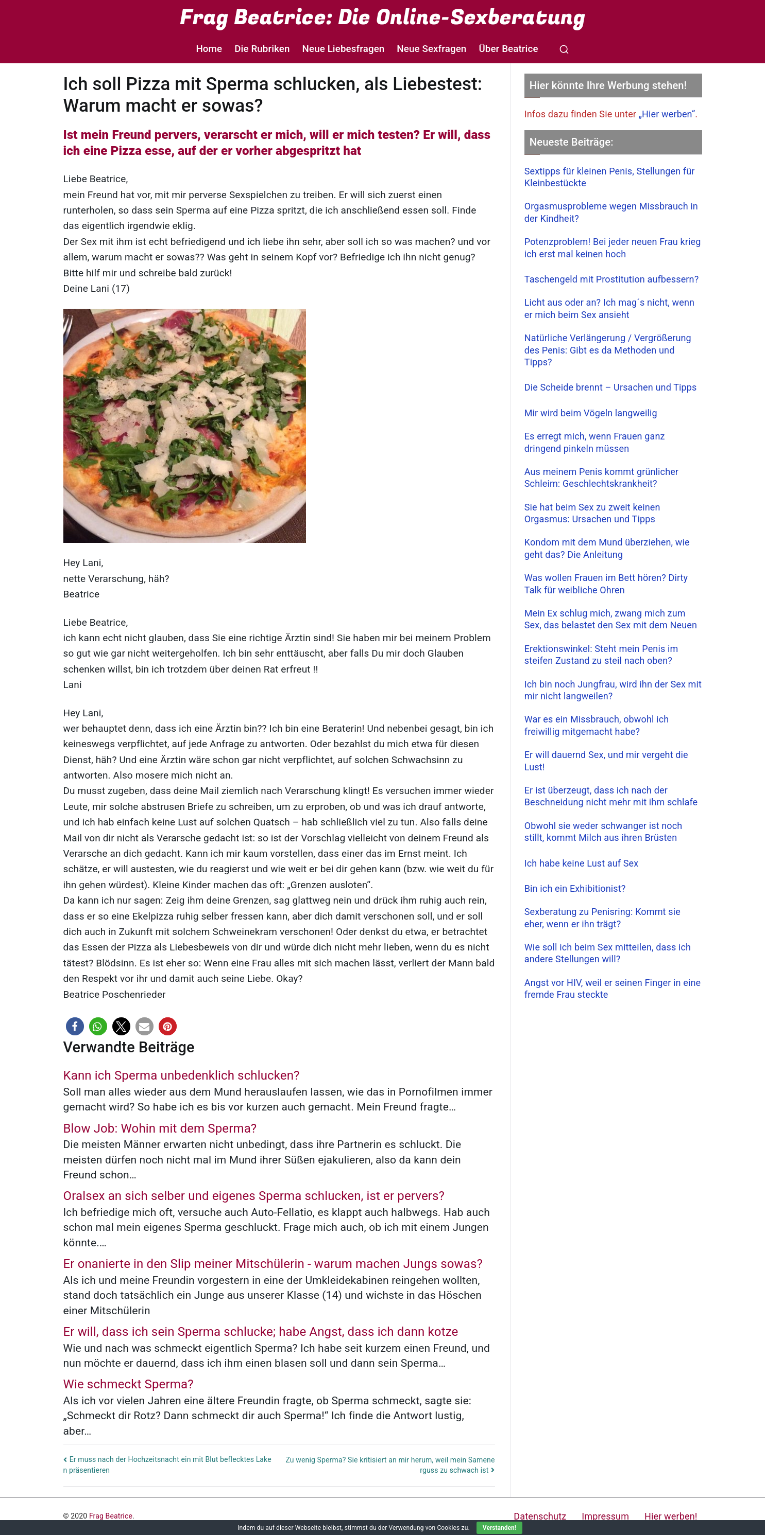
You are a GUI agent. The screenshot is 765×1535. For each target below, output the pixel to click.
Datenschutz (540, 1516)
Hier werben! (670, 1516)
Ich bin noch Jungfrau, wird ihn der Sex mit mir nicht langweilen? (613, 690)
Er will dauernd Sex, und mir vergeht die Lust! (606, 760)
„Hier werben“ (667, 114)
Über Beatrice (508, 49)
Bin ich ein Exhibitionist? (575, 888)
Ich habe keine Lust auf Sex (581, 863)
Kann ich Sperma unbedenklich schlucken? (181, 1075)
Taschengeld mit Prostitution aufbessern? (611, 279)
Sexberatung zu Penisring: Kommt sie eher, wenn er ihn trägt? (602, 917)
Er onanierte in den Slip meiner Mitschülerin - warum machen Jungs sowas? (273, 1264)
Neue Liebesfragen (343, 49)
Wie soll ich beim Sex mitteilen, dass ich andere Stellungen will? (607, 953)
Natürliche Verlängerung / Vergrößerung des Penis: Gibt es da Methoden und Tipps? (607, 349)
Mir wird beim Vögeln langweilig (590, 413)
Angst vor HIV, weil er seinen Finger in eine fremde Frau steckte (612, 988)
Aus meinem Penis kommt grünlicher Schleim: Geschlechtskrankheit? (601, 477)
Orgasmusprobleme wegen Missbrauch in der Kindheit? (611, 212)
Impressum (605, 1516)
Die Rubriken (262, 49)
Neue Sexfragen (431, 49)
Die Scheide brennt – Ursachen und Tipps (610, 387)
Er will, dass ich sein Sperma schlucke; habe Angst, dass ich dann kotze (260, 1332)
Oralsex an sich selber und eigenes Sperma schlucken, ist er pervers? (254, 1196)
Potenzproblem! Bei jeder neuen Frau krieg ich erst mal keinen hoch (612, 247)
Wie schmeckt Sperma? (128, 1384)
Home (209, 49)
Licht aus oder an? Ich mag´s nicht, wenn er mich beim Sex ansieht (609, 308)
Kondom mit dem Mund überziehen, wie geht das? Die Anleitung (607, 548)
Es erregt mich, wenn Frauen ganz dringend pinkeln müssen (594, 442)
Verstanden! (499, 1527)
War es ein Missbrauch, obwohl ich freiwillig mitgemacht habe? (596, 725)
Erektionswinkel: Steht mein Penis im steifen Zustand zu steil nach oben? (601, 654)
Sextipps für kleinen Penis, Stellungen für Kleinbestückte (609, 177)
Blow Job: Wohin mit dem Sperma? (160, 1128)
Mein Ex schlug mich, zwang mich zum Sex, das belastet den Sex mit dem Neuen (610, 619)
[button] (75, 1026)
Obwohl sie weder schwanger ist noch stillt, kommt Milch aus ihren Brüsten (603, 831)
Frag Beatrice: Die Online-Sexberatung (382, 17)
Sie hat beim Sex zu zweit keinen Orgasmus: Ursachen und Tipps (592, 513)
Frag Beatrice (110, 1516)
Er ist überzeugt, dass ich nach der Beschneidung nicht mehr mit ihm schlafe (611, 796)
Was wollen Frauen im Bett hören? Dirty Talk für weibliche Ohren (606, 583)
